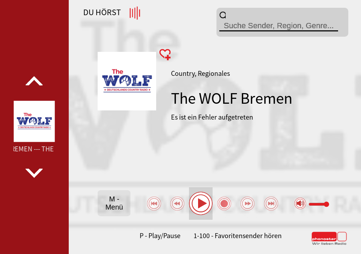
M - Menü (114, 203)
